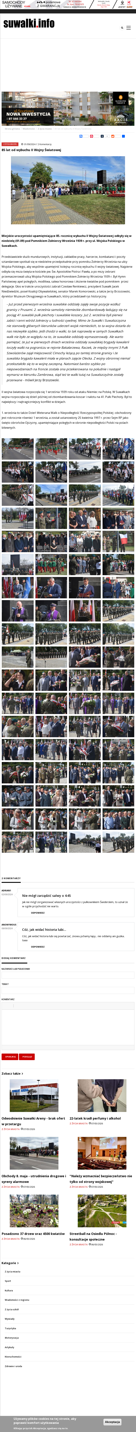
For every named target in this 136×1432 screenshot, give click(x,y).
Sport (8, 1281)
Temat (5, 984)
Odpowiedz (38, 912)
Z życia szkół (12, 1309)
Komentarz (8, 999)
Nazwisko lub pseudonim (16, 968)
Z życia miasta (45, 129)
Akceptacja (112, 1422)
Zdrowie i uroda (13, 1366)
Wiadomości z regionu (17, 1300)
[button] (5, 1005)
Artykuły (9, 1347)
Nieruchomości (13, 1357)
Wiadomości (29, 129)
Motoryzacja (12, 1338)
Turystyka (10, 1328)
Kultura (9, 1291)
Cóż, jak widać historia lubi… (44, 929)
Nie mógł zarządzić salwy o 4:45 (46, 895)
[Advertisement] (68, 65)
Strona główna (12, 129)
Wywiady (10, 1319)
